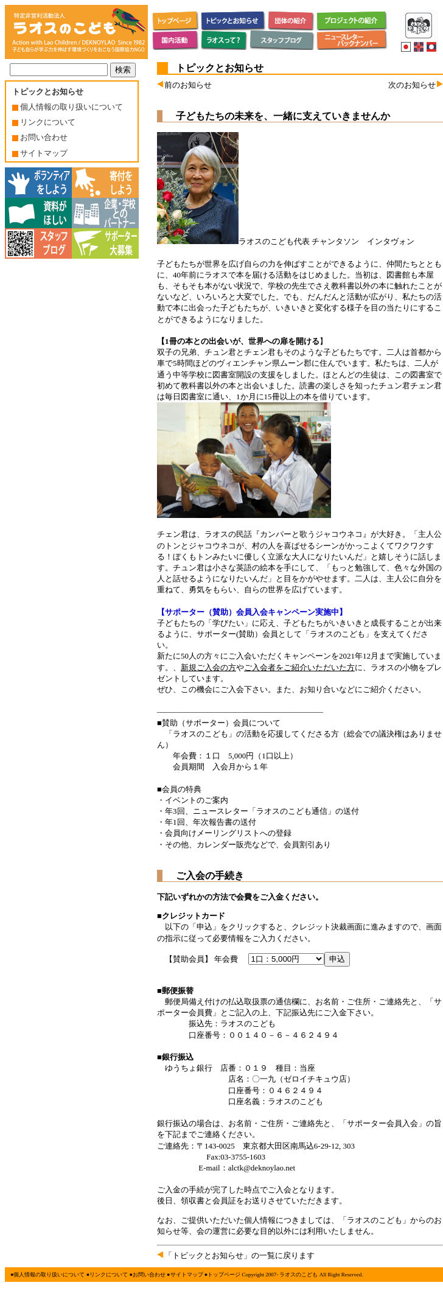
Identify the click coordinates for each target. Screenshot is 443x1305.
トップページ (224, 1275)
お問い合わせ (40, 137)
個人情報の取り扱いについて (67, 106)
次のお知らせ (415, 84)
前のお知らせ (184, 84)
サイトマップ (40, 153)
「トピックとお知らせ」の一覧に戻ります (236, 1255)
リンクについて (43, 122)
